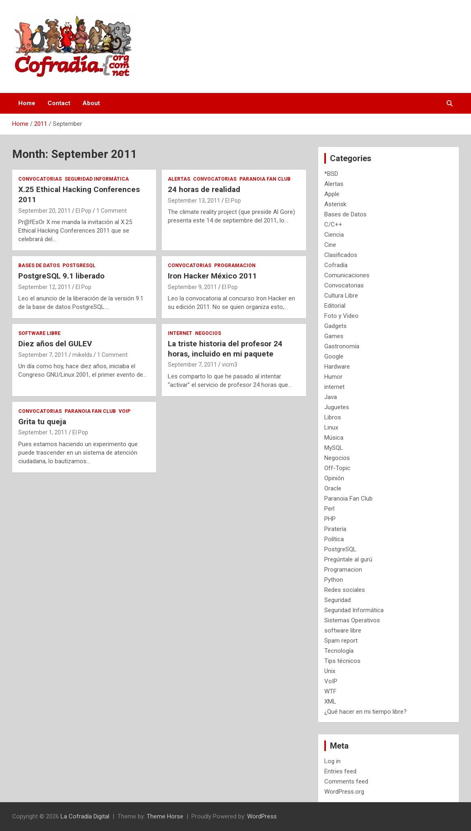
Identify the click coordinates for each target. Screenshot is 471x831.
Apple (331, 194)
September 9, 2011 (192, 287)
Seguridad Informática (97, 179)
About (91, 103)
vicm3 (229, 364)
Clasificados (340, 255)
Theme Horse (165, 816)
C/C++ (333, 224)
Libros (332, 417)
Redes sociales (344, 590)
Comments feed (346, 781)
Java (330, 397)
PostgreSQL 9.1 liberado (61, 276)
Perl (329, 508)
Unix (329, 671)
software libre (39, 333)
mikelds (82, 355)
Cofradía (335, 265)
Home (26, 103)
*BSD (331, 173)
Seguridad (337, 600)
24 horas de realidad (204, 189)
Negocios (208, 333)
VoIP (124, 411)
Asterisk (335, 204)
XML (330, 701)
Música (333, 437)
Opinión (334, 478)
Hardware (337, 366)
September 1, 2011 (42, 432)
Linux (331, 427)
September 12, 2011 (44, 287)
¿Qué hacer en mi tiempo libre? (365, 711)
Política (334, 539)
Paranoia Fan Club (265, 179)
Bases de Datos (39, 265)
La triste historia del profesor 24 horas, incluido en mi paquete (225, 348)
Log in (332, 761)
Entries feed (340, 771)
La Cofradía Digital (85, 816)
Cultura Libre (341, 295)
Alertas (179, 179)
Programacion (235, 265)
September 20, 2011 (44, 210)
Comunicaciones (346, 275)
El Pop (83, 210)
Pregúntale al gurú (348, 559)
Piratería (335, 529)
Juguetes (336, 407)
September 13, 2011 (194, 200)
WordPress (262, 816)
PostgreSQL (79, 265)
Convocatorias (40, 179)
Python (333, 579)
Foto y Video (341, 315)
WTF (330, 691)
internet (180, 333)
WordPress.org (344, 791)
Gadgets (335, 326)
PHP (330, 518)
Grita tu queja (42, 421)
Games (333, 336)
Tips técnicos (342, 661)
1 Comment (111, 210)
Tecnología (339, 650)
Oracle (332, 488)
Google (333, 356)
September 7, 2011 (42, 355)
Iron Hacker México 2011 (212, 276)
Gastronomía (341, 346)
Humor (333, 376)
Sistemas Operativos (352, 620)
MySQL (333, 447)
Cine (330, 244)
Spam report (341, 640)
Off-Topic (337, 468)
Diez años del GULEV (55, 343)
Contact (59, 103)
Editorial (334, 305)
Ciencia (334, 234)
